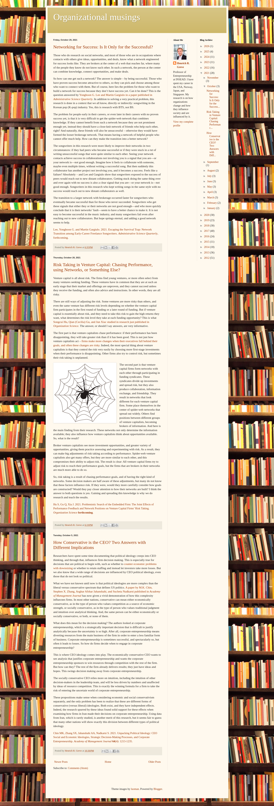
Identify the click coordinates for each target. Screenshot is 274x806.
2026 (207, 46)
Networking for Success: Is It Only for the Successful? (103, 46)
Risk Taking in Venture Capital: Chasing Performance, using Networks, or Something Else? (103, 267)
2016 (207, 236)
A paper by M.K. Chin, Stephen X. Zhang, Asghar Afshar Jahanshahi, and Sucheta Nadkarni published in (106, 591)
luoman (135, 789)
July (209, 176)
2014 (207, 247)
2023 (207, 62)
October (212, 86)
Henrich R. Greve (183, 65)
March (211, 197)
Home (108, 761)
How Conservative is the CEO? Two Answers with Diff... (213, 144)
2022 (207, 67)
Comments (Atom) (78, 768)
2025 (207, 51)
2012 (207, 257)
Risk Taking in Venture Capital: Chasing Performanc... (213, 119)
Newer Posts (61, 761)
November (212, 77)
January (211, 208)
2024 (207, 56)
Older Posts (154, 761)
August (211, 170)
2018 (207, 225)
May (210, 186)
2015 (207, 241)
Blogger (158, 789)
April (210, 192)
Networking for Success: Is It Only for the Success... (213, 98)
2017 (207, 230)
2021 (207, 73)
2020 (207, 215)
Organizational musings (96, 17)
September (213, 162)
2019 (207, 220)
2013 (207, 252)
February (212, 202)
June (210, 181)
